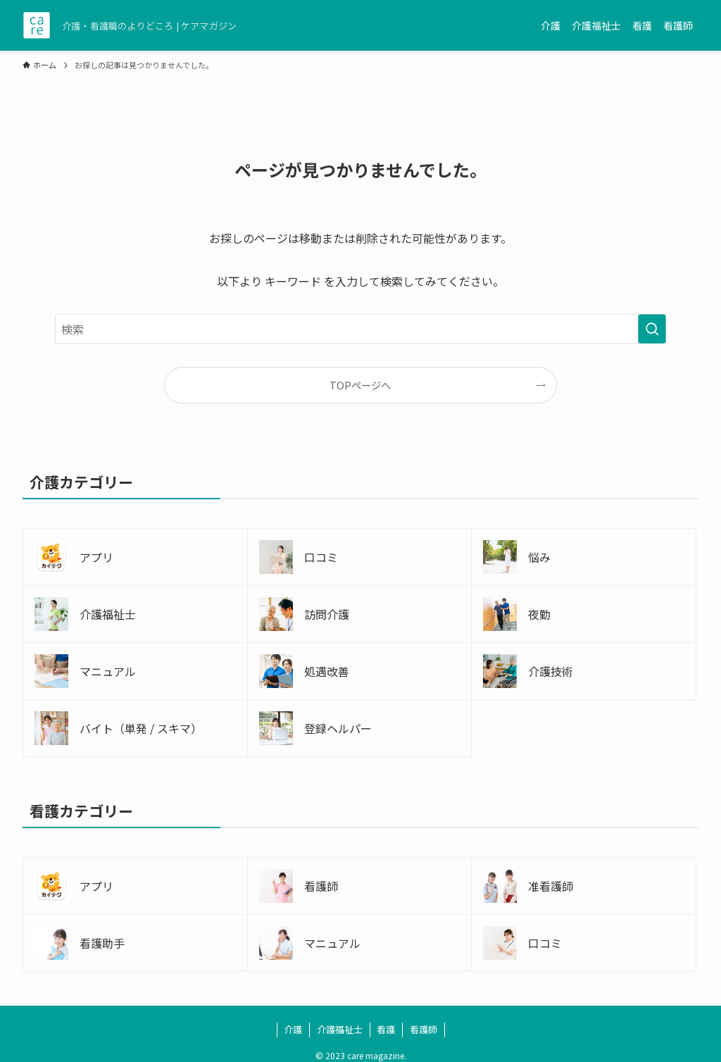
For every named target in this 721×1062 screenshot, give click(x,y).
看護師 (423, 1029)
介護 (293, 1029)
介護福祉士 (340, 1029)
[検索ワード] (360, 329)
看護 (386, 1029)
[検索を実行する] (652, 329)
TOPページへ (360, 384)
